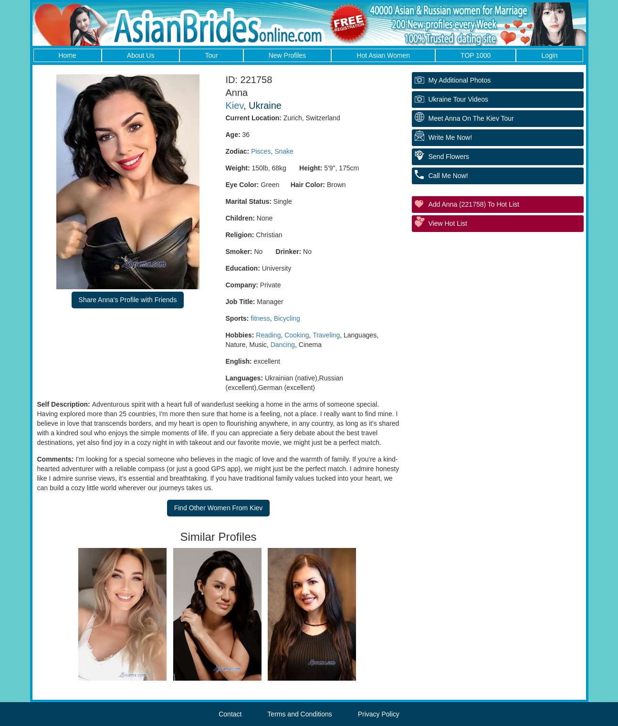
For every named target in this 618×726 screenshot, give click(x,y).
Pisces (261, 151)
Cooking (296, 335)
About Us (141, 55)
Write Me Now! (450, 137)
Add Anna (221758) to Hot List (474, 204)
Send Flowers (449, 156)
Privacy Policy (378, 714)
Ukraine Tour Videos (459, 99)
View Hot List (448, 223)
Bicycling (287, 318)
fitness (260, 318)
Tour (211, 55)
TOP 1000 (476, 55)
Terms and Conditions (299, 714)
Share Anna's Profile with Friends (128, 300)
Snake (283, 151)
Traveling (326, 335)
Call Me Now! (448, 175)
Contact (230, 714)
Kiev (234, 105)
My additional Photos (460, 80)
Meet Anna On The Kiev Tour (471, 118)
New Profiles (287, 55)
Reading (268, 335)
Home (67, 55)
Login (549, 55)
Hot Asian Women (383, 55)
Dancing (283, 344)
